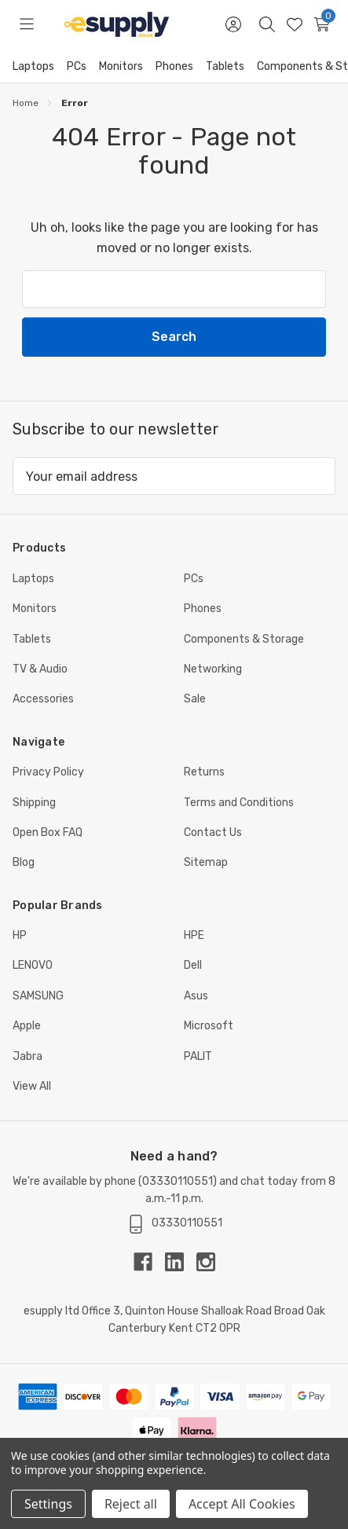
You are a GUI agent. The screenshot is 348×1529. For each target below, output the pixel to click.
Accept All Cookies (242, 1503)
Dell (193, 965)
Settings (48, 1503)
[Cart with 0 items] (321, 24)
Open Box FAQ (47, 832)
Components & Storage (244, 639)
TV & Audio (40, 669)
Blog (24, 862)
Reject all (130, 1503)
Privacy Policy (48, 772)
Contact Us (213, 832)
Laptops (33, 66)
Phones (174, 66)
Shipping (34, 802)
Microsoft (208, 1025)
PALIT (198, 1056)
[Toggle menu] (26, 24)
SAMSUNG (38, 996)
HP (20, 935)
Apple (27, 1025)
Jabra (27, 1056)
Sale (195, 699)
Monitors (121, 66)
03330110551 (177, 1181)
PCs (76, 66)
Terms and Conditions (239, 802)
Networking (213, 669)
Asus (196, 996)
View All (32, 1086)
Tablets (225, 66)
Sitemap (206, 862)
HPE (194, 935)
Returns (204, 772)
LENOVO (33, 965)
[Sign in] (233, 24)
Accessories (43, 699)
